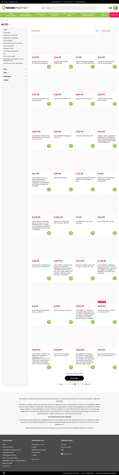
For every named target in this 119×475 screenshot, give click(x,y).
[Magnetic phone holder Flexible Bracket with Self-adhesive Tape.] (85, 160)
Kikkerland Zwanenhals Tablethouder (61, 62)
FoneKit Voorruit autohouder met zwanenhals (40, 99)
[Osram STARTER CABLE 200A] (85, 118)
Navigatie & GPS (8, 48)
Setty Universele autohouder (62, 310)
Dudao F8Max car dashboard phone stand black (41, 311)
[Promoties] (114, 14)
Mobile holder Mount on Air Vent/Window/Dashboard (40, 62)
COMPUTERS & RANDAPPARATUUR (12, 450)
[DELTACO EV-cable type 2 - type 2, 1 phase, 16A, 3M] (63, 336)
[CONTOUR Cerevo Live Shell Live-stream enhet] (107, 293)
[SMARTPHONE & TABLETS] (54, 14)
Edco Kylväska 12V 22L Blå (106, 221)
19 (82, 384)
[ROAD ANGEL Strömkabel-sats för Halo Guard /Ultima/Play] (41, 248)
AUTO (6, 20)
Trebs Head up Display (60, 178)
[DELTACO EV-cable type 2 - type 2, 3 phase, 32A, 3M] (63, 204)
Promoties (6, 466)
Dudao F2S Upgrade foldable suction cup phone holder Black (85, 62)
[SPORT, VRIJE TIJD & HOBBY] (69, 14)
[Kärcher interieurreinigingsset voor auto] (63, 118)
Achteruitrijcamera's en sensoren (13, 43)
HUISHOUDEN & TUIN (8, 452)
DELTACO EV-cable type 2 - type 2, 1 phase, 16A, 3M (62, 354)
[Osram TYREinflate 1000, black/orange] (107, 81)
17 (77, 384)
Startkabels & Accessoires (11, 51)
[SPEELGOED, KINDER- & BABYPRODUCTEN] (88, 14)
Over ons (63, 444)
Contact (34, 447)
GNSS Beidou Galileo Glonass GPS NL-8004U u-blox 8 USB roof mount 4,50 (41, 137)
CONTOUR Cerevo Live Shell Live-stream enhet (106, 311)
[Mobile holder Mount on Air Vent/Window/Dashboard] (41, 44)
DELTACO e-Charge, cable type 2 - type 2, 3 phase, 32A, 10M (85, 265)
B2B (62, 450)
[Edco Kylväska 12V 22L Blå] (107, 204)
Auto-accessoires (8, 46)
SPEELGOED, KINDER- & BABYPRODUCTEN (14, 460)
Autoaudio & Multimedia (10, 35)
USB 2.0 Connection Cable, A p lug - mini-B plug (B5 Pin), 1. (107, 354)
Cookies (34, 455)
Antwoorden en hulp (38, 444)
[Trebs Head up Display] (63, 160)
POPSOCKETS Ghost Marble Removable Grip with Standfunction (106, 179)
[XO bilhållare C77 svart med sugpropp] (85, 204)
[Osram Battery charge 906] (85, 81)
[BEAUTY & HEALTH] (104, 14)
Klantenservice (13, 2)
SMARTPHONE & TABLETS (9, 455)
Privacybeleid (36, 452)
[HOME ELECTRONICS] (11, 14)
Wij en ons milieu (66, 447)
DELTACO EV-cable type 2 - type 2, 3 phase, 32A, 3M (62, 222)
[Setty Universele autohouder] (63, 293)
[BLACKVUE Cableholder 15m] (63, 81)
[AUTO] (2, 14)
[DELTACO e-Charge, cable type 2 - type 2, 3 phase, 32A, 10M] (85, 248)
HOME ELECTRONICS (8, 447)
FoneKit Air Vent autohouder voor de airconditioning (106, 62)
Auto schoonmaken (9, 56)
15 (72, 384)
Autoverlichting (7, 40)
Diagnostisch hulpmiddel (10, 38)
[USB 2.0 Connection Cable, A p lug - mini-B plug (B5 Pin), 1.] (107, 336)
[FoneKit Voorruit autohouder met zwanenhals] (41, 81)
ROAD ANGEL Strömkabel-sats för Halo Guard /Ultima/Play (41, 265)
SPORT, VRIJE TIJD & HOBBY (10, 458)
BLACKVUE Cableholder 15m (62, 98)
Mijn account (4, 2)
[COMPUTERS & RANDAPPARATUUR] (26, 14)
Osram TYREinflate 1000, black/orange (105, 99)
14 (69, 384)
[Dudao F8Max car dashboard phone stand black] (41, 293)
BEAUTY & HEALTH (7, 463)
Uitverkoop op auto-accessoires (13, 63)
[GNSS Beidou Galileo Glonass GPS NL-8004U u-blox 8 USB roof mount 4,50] (41, 118)
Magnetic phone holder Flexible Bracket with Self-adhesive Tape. (85, 179)
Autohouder (6, 33)
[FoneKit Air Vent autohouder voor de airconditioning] (107, 44)
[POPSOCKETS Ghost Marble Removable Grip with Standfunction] (107, 160)
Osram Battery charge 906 (84, 98)
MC (4, 53)
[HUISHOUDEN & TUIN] (41, 14)
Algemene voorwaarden (39, 450)
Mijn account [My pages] (35, 459)
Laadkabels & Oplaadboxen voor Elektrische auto (13, 59)
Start (2, 20)
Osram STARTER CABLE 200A (84, 136)
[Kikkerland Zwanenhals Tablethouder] (63, 44)
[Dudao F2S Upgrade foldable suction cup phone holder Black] (85, 44)
